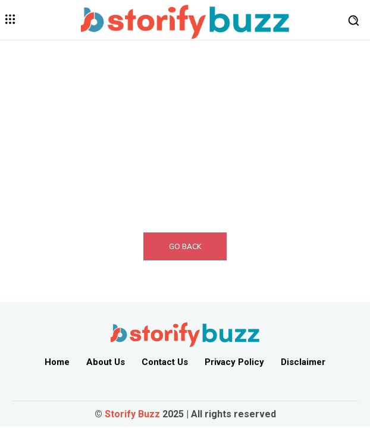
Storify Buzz (132, 414)
